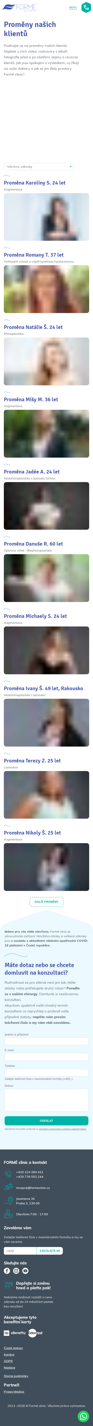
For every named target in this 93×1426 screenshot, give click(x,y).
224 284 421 (29, 1172)
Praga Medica (14, 1391)
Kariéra (9, 1354)
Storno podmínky (16, 1376)
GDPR (8, 1361)
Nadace (9, 1367)
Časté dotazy (13, 1348)
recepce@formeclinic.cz (33, 1188)
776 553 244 (29, 1177)
